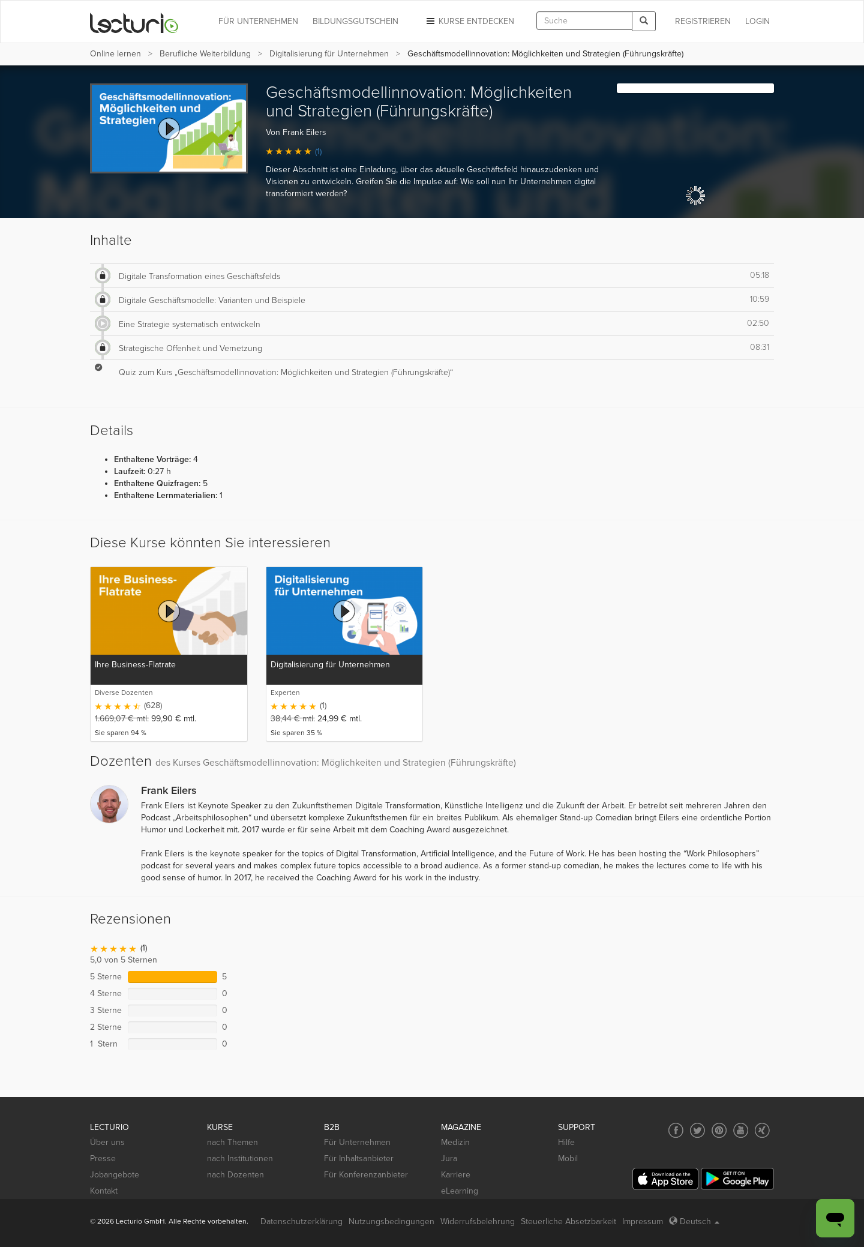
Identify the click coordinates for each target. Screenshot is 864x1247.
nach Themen (232, 1142)
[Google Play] (737, 1179)
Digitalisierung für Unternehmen (329, 54)
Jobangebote (114, 1175)
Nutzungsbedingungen (391, 1221)
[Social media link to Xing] (762, 1130)
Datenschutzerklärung (301, 1221)
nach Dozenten (235, 1175)
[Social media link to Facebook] (675, 1130)
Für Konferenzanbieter (366, 1175)
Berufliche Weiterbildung (205, 54)
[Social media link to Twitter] (697, 1130)
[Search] (644, 21)
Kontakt (104, 1191)
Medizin (455, 1142)
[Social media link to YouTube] (740, 1130)
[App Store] (665, 1179)
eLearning (459, 1191)
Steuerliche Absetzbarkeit (568, 1221)
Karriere (455, 1175)
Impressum (642, 1221)
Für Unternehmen (357, 1142)
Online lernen (115, 54)
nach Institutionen (240, 1158)
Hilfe (566, 1142)
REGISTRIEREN (703, 21)
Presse (103, 1158)
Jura (449, 1158)
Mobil (568, 1158)
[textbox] (584, 20)
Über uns (107, 1142)
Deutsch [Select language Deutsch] (694, 1221)
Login (757, 21)
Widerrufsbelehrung (477, 1221)
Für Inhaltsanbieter (359, 1158)
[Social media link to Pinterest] (719, 1130)
